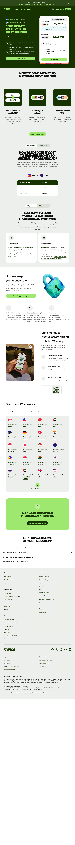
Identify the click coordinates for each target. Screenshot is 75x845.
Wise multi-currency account (24, 247)
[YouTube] (65, 649)
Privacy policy (43, 657)
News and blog (43, 580)
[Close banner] (68, 3)
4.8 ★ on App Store (16, 19)
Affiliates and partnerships (46, 599)
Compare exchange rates (11, 636)
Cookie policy (8, 660)
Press (41, 586)
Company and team (45, 576)
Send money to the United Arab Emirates (28, 476)
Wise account (7, 593)
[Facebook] (52, 649)
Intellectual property (9, 669)
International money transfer (12, 596)
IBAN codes (7, 629)
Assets (6, 609)
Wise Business (8, 580)
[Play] (30, 346)
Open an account (20, 58)
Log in (62, 9)
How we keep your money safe (21, 296)
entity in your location (48, 693)
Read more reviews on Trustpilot (37, 523)
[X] (57, 649)
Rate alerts (7, 632)
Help (57, 9)
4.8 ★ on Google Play (16, 22)
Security (41, 583)
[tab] (31, 145)
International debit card (10, 603)
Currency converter (9, 619)
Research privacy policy (46, 660)
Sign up (68, 9)
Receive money (8, 606)
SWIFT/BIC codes (9, 626)
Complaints (7, 663)
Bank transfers (45, 247)
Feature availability (9, 639)
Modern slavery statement (11, 666)
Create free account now (37, 134)
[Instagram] (61, 649)
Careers (41, 589)
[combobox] (44, 24)
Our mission (42, 596)
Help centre (42, 612)
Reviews (41, 602)
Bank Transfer (46, 244)
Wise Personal (8, 576)
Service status (43, 616)
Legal (5, 657)
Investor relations (44, 592)
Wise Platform (8, 583)
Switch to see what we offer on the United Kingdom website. (36, 4)
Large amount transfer (10, 599)
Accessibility (43, 666)
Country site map (44, 663)
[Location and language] (53, 9)
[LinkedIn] (70, 649)
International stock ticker (11, 623)
